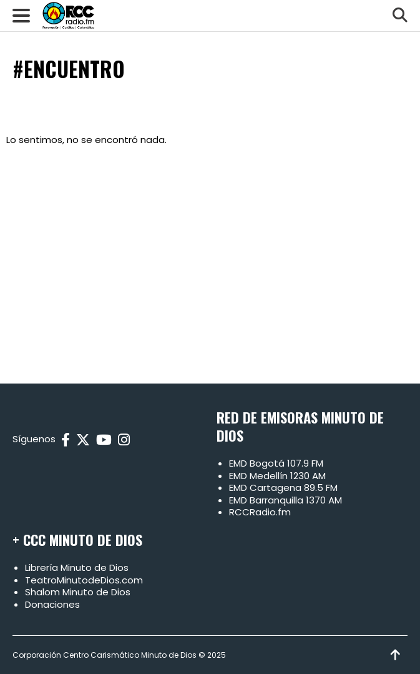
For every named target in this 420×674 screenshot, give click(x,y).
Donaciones (52, 604)
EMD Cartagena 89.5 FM (283, 487)
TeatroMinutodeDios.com (84, 580)
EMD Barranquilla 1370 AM (285, 500)
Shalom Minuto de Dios (77, 591)
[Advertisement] (210, 258)
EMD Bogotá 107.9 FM (276, 463)
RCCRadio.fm (260, 511)
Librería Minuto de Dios (77, 567)
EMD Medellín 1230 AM (277, 475)
